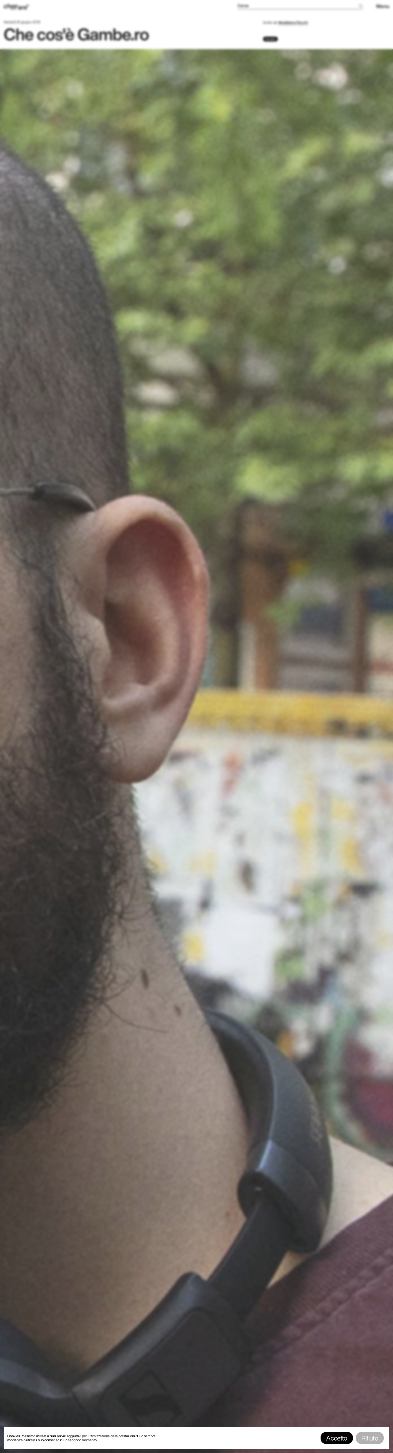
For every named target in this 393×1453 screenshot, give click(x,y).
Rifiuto (369, 1438)
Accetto (336, 1438)
